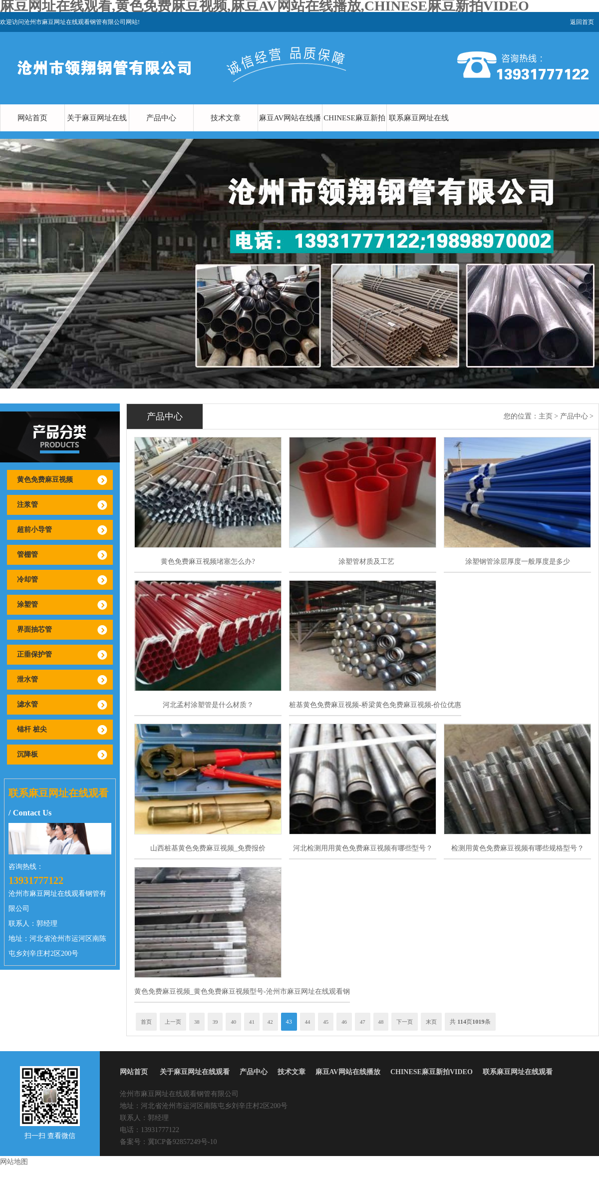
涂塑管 (27, 604)
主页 (546, 416)
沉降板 (27, 754)
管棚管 (27, 554)
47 (362, 1022)
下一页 (404, 1022)
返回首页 (582, 21)
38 (197, 1022)
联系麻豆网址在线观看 (419, 131)
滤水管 (27, 704)
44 (307, 1022)
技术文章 (226, 118)
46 (344, 1022)
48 (381, 1022)
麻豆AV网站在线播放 (290, 131)
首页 (146, 1022)
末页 (431, 1022)
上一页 (173, 1022)
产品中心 (161, 118)
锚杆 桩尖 (32, 729)
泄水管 (27, 679)
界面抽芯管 (34, 629)
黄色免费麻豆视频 (45, 479)
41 (252, 1022)
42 (270, 1022)
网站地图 (14, 1162)
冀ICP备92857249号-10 (182, 1142)
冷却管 (27, 579)
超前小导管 (34, 529)
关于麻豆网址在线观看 (97, 131)
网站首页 (32, 118)
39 (215, 1022)
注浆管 (27, 504)
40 (233, 1022)
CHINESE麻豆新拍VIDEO (354, 131)
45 (325, 1022)
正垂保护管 (34, 654)
